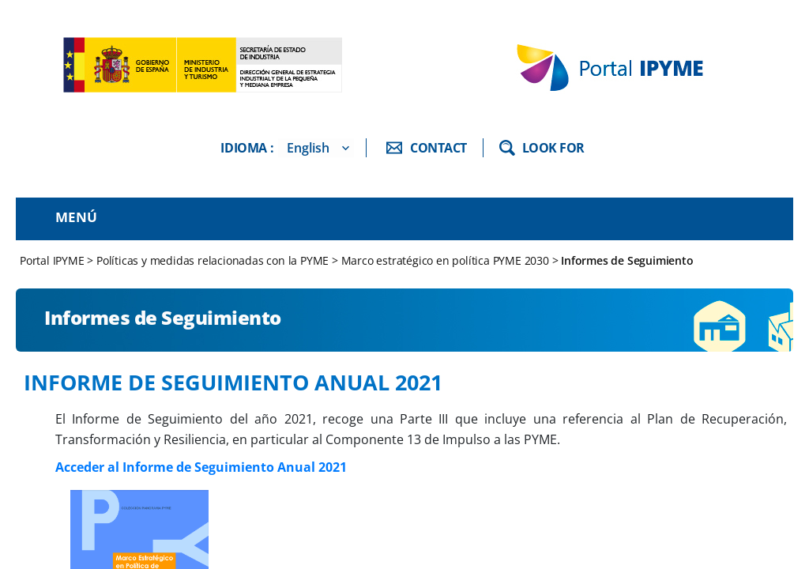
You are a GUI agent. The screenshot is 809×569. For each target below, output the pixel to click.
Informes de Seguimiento (627, 260)
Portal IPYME (53, 260)
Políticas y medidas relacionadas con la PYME (212, 260)
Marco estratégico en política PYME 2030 (445, 260)
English (308, 147)
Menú (76, 217)
